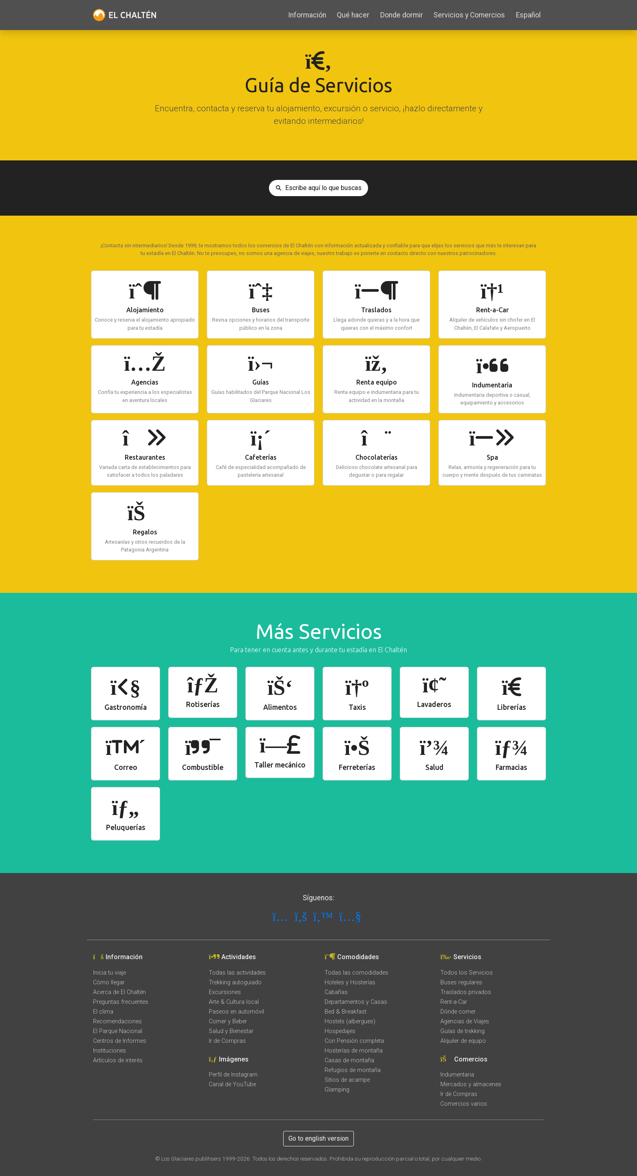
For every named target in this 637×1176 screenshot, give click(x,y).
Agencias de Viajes (464, 1021)
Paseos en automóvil (236, 1011)
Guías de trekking (462, 1031)
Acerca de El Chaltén (119, 992)
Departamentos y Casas (356, 1002)
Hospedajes (340, 1031)
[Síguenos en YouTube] (352, 916)
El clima (103, 1011)
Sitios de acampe (347, 1080)
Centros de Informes (119, 1041)
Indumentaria (457, 1074)
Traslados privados (465, 992)
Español (528, 15)
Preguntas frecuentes (120, 1002)
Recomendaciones (117, 1021)
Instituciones (109, 1050)
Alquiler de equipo (463, 1041)
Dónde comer (458, 1011)
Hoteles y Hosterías (350, 982)
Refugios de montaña (353, 1070)
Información (307, 15)
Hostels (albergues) (350, 1021)
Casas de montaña (349, 1060)
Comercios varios (463, 1103)
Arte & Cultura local (234, 1002)
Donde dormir (401, 15)
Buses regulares (461, 982)
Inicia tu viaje (109, 972)
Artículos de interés (118, 1060)
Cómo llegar (109, 982)
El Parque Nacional (117, 1031)
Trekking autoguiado (235, 982)
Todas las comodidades (356, 972)
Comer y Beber (228, 1021)
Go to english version (318, 1138)
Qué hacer (353, 15)
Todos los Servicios (466, 972)
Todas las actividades (237, 972)
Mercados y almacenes (470, 1084)
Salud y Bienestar (231, 1031)
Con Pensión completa (354, 1041)
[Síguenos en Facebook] (302, 916)
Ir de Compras (227, 1041)
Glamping (337, 1089)
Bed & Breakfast (345, 1011)
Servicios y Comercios (469, 15)
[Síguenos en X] (324, 916)
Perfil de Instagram (233, 1074)
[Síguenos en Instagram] (282, 916)
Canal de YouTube (232, 1084)
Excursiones (225, 992)
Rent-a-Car (453, 1002)
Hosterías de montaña (354, 1050)
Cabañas (336, 992)
